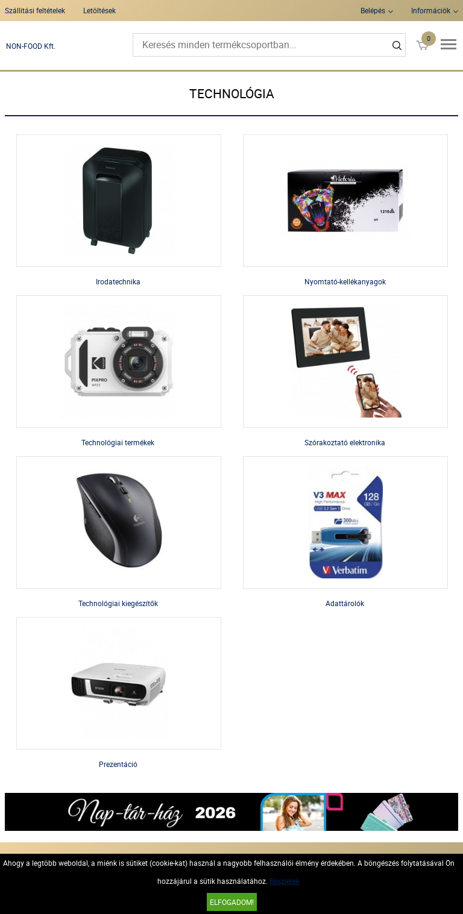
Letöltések (99, 10)
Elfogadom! (232, 902)
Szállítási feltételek (35, 10)
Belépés (373, 10)
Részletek (284, 881)
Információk (430, 10)
